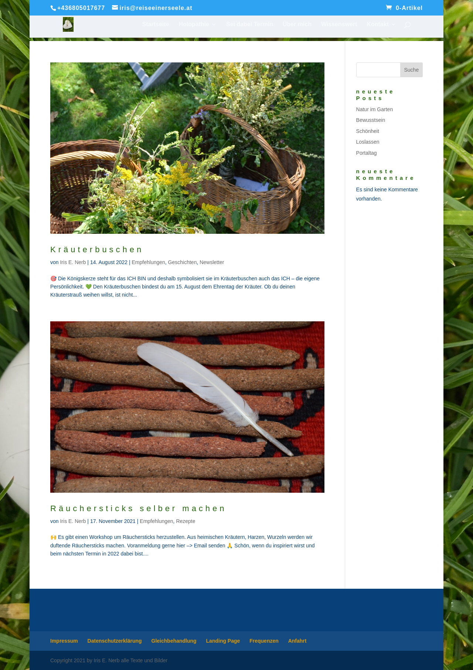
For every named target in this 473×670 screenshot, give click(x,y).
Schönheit (367, 131)
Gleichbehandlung (174, 641)
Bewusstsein (370, 120)
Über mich (297, 24)
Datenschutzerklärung (115, 641)
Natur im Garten (374, 109)
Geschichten (182, 262)
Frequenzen (264, 641)
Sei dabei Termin (249, 24)
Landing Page (223, 641)
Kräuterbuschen (97, 249)
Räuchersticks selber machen (138, 508)
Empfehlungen (148, 262)
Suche (411, 70)
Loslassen (368, 142)
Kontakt (378, 24)
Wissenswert (339, 24)
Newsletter (212, 262)
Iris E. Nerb (73, 262)
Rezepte (185, 521)
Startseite (155, 24)
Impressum (64, 641)
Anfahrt (297, 641)
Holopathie (193, 24)
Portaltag (366, 153)
